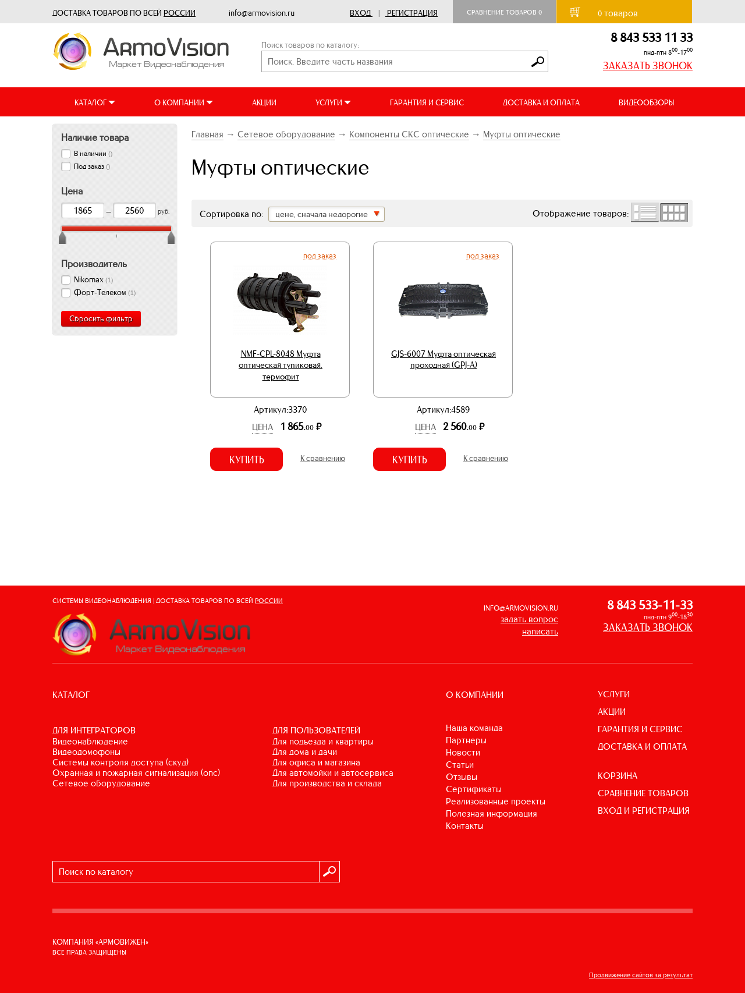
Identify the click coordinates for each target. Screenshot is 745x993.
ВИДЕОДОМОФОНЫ (86, 751)
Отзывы (461, 776)
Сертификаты (474, 789)
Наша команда (474, 727)
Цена (262, 426)
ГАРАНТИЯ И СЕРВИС (427, 103)
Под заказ (319, 255)
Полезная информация (491, 813)
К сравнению (322, 458)
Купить (246, 459)
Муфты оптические (521, 134)
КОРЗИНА (617, 775)
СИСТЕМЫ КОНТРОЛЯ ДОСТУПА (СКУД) (120, 762)
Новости (463, 752)
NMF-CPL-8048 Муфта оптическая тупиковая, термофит (280, 365)
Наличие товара (95, 137)
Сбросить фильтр (101, 319)
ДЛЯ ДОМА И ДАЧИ (304, 751)
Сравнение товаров (504, 12)
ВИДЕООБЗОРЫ (646, 103)
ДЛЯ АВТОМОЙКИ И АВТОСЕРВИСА (332, 772)
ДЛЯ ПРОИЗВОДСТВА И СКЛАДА (327, 783)
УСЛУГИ (614, 694)
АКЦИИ (264, 103)
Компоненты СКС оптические (409, 134)
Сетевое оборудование (286, 134)
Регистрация (412, 13)
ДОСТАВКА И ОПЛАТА (541, 103)
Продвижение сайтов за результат (641, 975)
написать (540, 631)
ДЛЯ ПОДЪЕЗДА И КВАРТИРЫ (323, 741)
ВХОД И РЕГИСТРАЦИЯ (644, 810)
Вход (360, 13)
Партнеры (466, 740)
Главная (207, 134)
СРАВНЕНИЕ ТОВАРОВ (643, 793)
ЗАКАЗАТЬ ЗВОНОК (648, 65)
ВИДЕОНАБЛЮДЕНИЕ (90, 741)
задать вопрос (529, 619)
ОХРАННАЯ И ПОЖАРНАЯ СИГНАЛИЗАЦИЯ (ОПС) (136, 772)
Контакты (465, 825)
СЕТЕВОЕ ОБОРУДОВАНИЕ (101, 783)
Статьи (460, 764)
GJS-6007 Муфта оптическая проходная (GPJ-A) (443, 360)
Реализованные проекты (495, 801)
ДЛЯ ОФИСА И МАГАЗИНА (316, 762)
